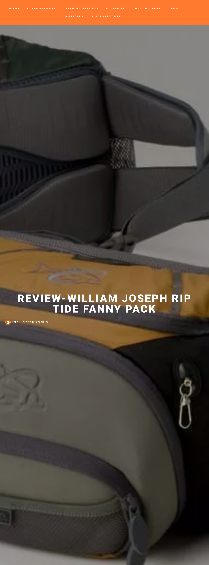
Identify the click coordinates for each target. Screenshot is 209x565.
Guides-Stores (107, 16)
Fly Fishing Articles (36, 322)
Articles (75, 16)
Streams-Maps (43, 8)
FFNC (11, 322)
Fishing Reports (82, 8)
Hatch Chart (148, 8)
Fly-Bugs (117, 8)
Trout (174, 8)
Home (14, 8)
